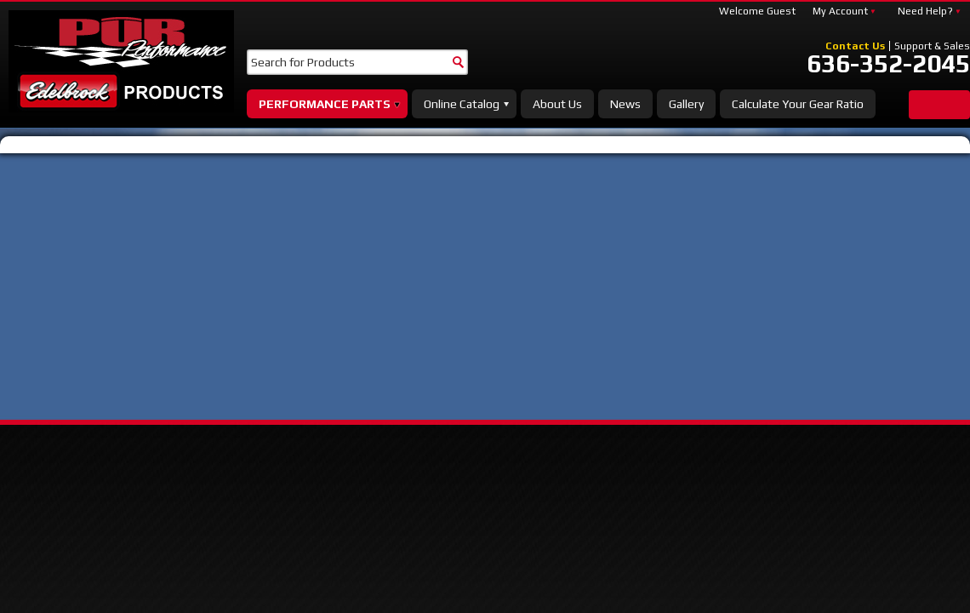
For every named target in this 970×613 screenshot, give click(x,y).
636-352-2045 (888, 64)
